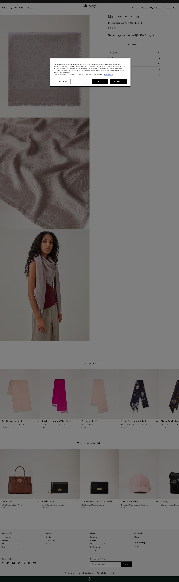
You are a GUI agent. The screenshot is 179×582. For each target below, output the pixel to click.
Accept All (118, 81)
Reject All (100, 81)
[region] (90, 72)
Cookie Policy (108, 75)
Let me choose (62, 81)
